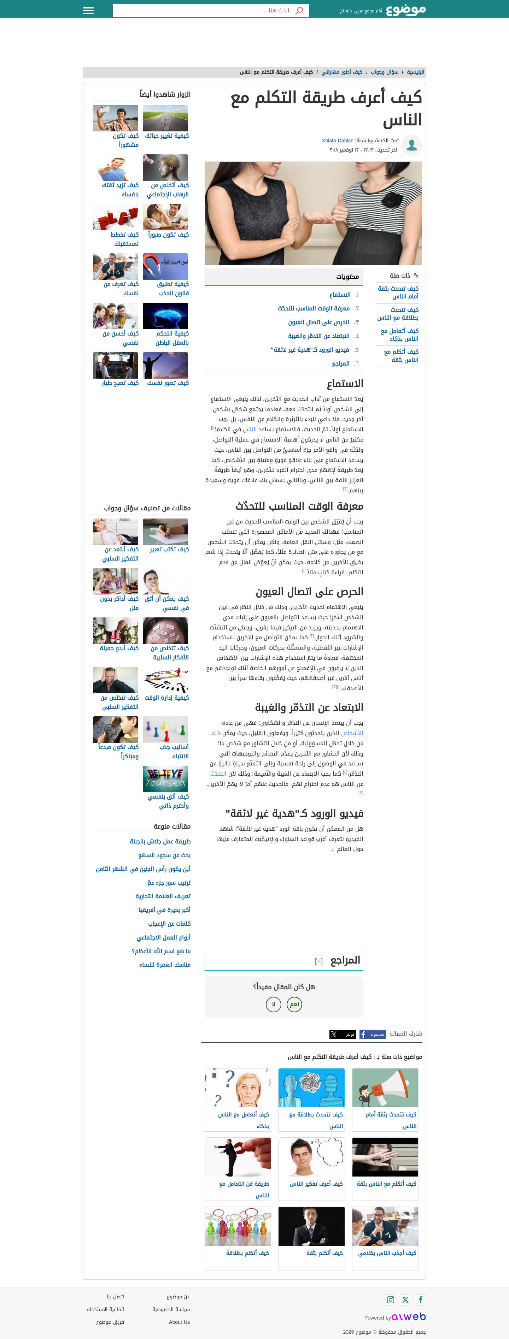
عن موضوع (178, 1297)
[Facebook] (420, 1299)
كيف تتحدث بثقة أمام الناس (398, 292)
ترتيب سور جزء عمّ (169, 883)
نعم (294, 1004)
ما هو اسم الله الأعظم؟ (161, 952)
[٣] (334, 687)
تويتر (350, 1034)
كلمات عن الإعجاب (169, 924)
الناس (250, 429)
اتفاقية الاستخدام (105, 1309)
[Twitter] (405, 1299)
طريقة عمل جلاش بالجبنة (160, 842)
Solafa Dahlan (337, 141)
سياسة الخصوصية (171, 1309)
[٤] (345, 772)
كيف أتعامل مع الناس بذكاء (400, 335)
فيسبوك (377, 1034)
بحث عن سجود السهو (164, 856)
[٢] (345, 489)
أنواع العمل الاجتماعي (163, 938)
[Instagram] (390, 1299)
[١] (213, 428)
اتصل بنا (115, 1297)
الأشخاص (352, 733)
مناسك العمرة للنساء (165, 965)
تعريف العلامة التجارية (163, 896)
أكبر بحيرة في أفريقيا (165, 910)
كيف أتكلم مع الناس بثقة (401, 355)
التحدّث (218, 773)
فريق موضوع (110, 1322)
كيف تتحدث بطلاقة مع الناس (398, 313)
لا (273, 1004)
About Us (179, 1322)
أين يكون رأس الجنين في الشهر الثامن (143, 869)
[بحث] (299, 10)
